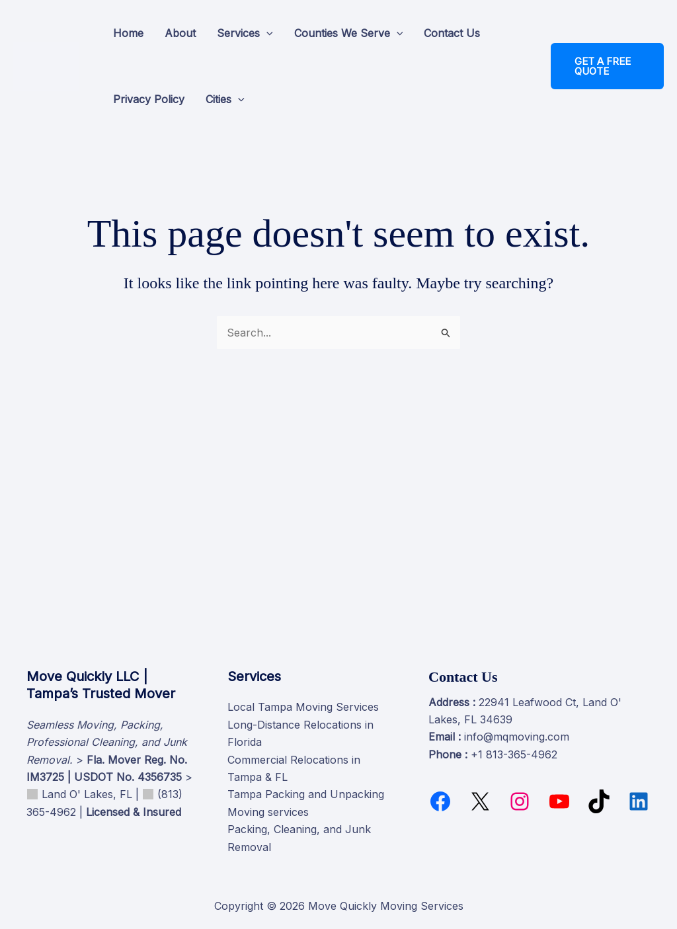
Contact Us (452, 33)
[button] (266, 33)
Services (245, 33)
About (180, 33)
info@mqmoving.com (516, 736)
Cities (225, 99)
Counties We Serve (348, 33)
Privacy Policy (148, 99)
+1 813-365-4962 (514, 754)
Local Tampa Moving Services (303, 706)
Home (128, 33)
